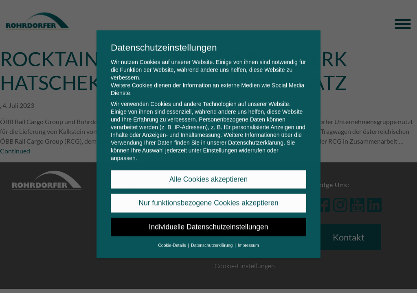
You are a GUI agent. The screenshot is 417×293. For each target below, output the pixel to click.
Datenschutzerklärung (255, 137)
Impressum (248, 239)
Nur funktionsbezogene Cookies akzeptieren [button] (208, 197)
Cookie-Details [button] (172, 239)
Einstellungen (220, 145)
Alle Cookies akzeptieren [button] (208, 174)
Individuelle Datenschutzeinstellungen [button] (208, 221)
